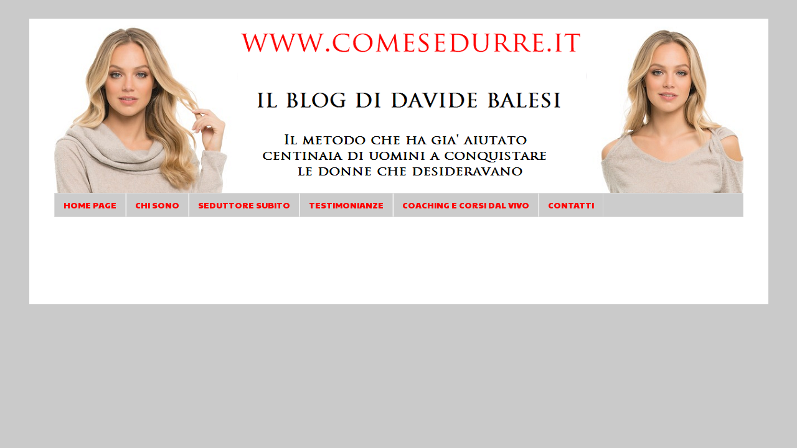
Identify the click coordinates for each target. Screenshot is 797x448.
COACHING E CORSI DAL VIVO (465, 204)
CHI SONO (157, 204)
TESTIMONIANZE (346, 204)
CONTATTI (571, 204)
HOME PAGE (90, 204)
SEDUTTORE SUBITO (244, 204)
